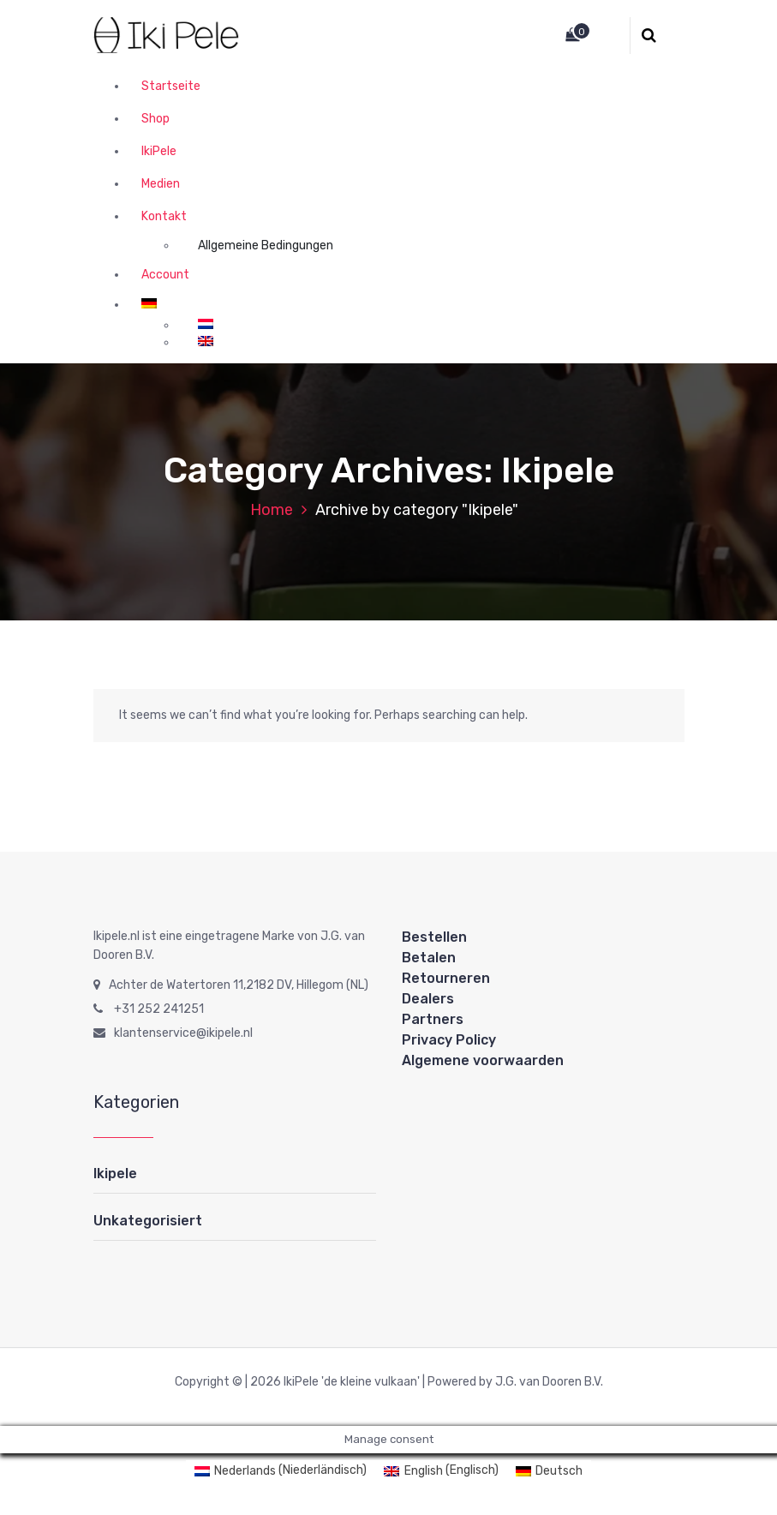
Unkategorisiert (147, 1221)
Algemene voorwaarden (483, 1060)
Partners (432, 1019)
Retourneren (446, 978)
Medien (160, 184)
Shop (155, 118)
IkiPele (158, 151)
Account (165, 274)
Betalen (429, 957)
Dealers (428, 999)
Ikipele (115, 1173)
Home (271, 509)
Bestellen (434, 937)
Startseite (170, 86)
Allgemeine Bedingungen (265, 245)
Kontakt (164, 216)
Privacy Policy (449, 1040)
